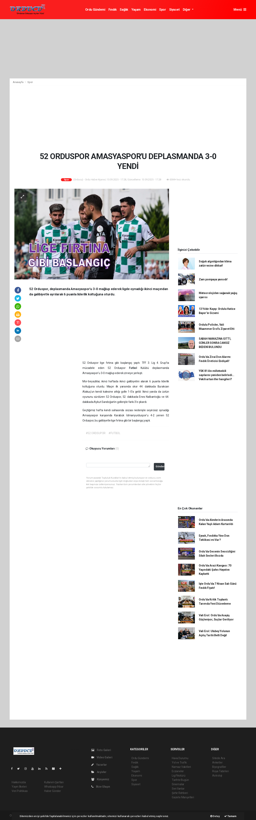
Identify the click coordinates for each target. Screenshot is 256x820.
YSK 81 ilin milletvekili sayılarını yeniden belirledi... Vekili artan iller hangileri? (216, 375)
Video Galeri (101, 757)
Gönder (160, 466)
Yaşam (136, 9)
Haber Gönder (52, 791)
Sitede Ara (218, 758)
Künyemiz (100, 779)
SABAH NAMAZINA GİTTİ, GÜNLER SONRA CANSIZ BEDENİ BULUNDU (215, 343)
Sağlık (124, 9)
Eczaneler (178, 771)
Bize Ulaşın (100, 786)
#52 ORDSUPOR (96, 433)
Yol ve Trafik (179, 762)
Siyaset (174, 9)
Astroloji (217, 775)
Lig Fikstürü (178, 775)
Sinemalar (178, 784)
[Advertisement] (128, 48)
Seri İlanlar (178, 788)
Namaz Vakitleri (181, 766)
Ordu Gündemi (95, 9)
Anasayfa (18, 82)
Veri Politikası (20, 791)
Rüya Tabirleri (220, 771)
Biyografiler (219, 766)
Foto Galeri (101, 750)
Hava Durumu (180, 758)
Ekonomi (150, 9)
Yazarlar (99, 764)
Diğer (187, 9)
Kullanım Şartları (54, 782)
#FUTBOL (114, 433)
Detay (215, 816)
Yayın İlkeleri (19, 786)
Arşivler (99, 772)
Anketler (217, 762)
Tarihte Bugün (180, 779)
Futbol (134, 367)
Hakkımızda (19, 782)
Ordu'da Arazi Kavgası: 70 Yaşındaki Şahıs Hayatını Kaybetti (215, 569)
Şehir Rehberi (180, 793)
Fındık (112, 9)
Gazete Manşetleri (183, 797)
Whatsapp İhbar (53, 786)
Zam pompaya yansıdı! (213, 279)
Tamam (230, 816)
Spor (162, 9)
